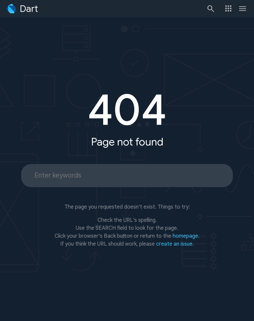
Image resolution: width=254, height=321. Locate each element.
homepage (185, 236)
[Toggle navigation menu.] (243, 9)
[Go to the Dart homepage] (21, 9)
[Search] (210, 8)
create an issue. (175, 244)
